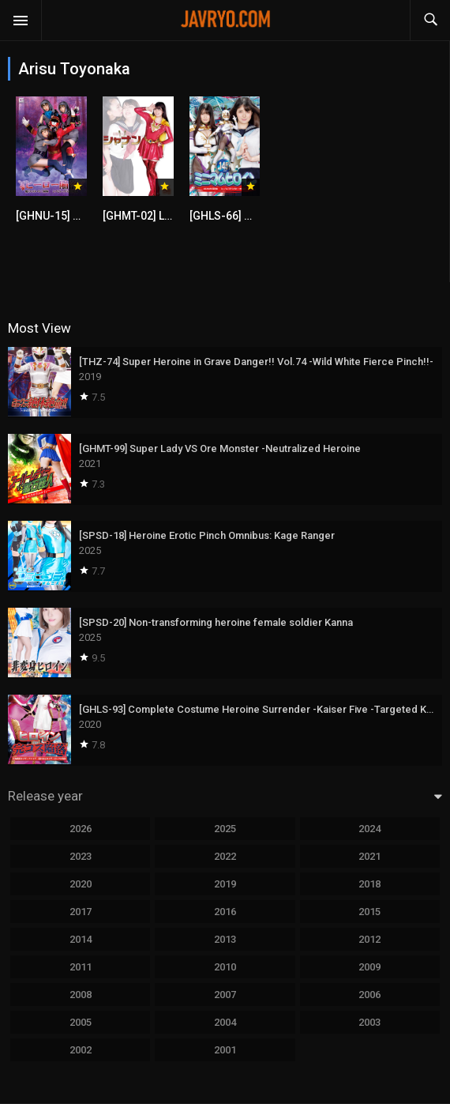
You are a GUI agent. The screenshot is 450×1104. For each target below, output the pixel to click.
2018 (369, 884)
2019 (225, 884)
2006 (369, 994)
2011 (80, 967)
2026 (80, 829)
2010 (225, 967)
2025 (225, 829)
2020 (80, 884)
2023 (80, 856)
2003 (369, 1022)
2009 (369, 967)
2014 (80, 939)
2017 (80, 911)
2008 (80, 994)
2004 (225, 1022)
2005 (80, 1022)
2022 (225, 856)
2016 (225, 911)
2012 (369, 939)
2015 (369, 911)
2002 (80, 1050)
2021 (369, 856)
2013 (225, 939)
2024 (369, 829)
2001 (225, 1050)
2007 (225, 994)
